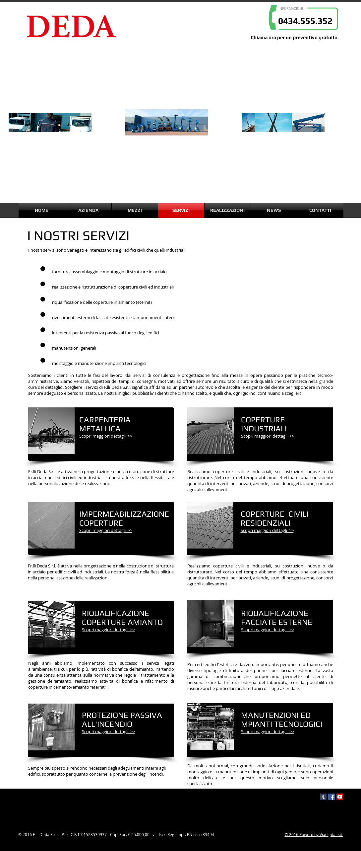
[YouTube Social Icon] (339, 797)
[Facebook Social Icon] (331, 797)
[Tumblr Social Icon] (323, 797)
